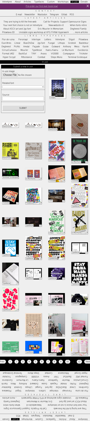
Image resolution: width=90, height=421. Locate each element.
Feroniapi (23, 39)
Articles (27, 2)
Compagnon (69, 54)
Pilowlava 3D (8, 32)
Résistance (26, 57)
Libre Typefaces (46, 36)
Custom (51, 2)
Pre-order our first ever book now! (41, 6)
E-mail (19, 15)
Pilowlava (83, 39)
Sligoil (72, 39)
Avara (44, 54)
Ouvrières (6, 43)
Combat (41, 57)
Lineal (17, 43)
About (18, 2)
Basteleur (83, 43)
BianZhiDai (28, 43)
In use (75, 2)
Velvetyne (7, 2)
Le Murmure (68, 50)
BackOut (23, 54)
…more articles (80, 32)
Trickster (83, 54)
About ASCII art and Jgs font (17, 29)
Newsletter (30, 15)
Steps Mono (56, 57)
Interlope (36, 39)
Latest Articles (46, 18)
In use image (8, 71)
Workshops (63, 2)
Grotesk (72, 43)
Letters (47, 39)
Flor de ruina (8, 39)
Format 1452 (8, 54)
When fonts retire (78, 25)
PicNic (17, 47)
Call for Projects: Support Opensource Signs (64, 22)
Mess (76, 47)
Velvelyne (60, 39)
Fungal (51, 43)
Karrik (85, 47)
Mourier (24, 50)
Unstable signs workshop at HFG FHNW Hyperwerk (44, 32)
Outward (56, 47)
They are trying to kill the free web (20, 22)
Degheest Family (78, 29)
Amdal (26, 47)
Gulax (46, 47)
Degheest (6, 47)
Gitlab (64, 15)
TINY (33, 54)
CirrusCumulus (9, 50)
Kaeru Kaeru (52, 50)
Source (5, 95)
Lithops (61, 43)
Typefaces (39, 2)
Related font (8, 83)
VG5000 (54, 54)
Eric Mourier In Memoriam (50, 29)
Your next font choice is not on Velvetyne (22, 25)
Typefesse (37, 50)
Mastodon (42, 15)
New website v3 (56, 25)
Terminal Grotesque (77, 57)
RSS (72, 15)
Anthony (67, 47)
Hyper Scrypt (9, 57)
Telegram (54, 15)
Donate (84, 2)
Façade (36, 47)
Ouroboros (83, 50)
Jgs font (41, 43)
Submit (23, 108)
